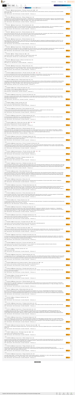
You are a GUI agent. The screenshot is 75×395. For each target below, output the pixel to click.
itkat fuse (20, 7)
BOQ (13, 5)
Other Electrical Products (17, 157)
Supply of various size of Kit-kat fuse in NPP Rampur (12, 61)
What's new (60, 1)
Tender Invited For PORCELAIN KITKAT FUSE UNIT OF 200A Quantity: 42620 (16, 123)
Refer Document (9, 13)
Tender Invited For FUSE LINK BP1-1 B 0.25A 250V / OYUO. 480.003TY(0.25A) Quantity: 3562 (19, 152)
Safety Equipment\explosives (17, 10)
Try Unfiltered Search (28, 7)
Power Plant (15, 87)
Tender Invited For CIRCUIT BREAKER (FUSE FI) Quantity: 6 (14, 333)
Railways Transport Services (16, 17)
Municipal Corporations (16, 59)
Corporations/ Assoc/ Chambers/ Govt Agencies (20, 262)
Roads (13, 53)
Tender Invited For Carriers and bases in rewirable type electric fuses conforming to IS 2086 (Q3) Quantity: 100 (22, 263)
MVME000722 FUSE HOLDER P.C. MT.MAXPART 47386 (13, 158)
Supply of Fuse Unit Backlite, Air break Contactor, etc (12, 276)
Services (54, 1)
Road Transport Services (17, 221)
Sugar (14, 102)
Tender (4, 5)
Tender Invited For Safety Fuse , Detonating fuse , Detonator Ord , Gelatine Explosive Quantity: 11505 (20, 55)
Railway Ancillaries (16, 79)
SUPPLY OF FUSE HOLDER (9, 298)
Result (9, 5)
